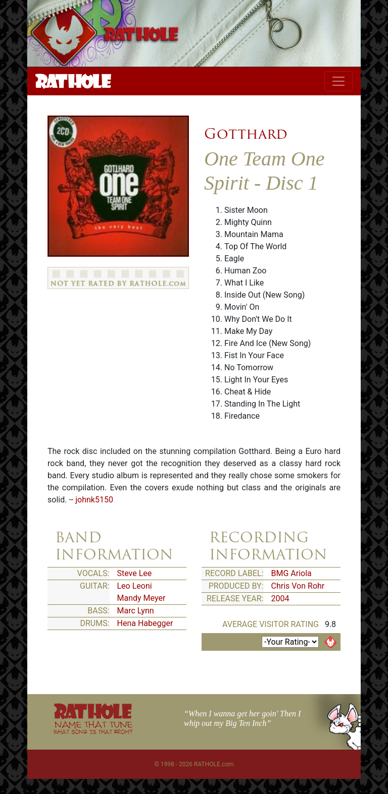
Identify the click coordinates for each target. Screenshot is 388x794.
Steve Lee (134, 573)
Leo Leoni (134, 586)
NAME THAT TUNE (93, 727)
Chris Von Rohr (298, 586)
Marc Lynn (135, 610)
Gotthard (245, 134)
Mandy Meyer (141, 598)
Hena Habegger (145, 623)
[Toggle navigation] (338, 81)
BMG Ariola (291, 573)
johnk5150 (94, 499)
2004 (280, 598)
